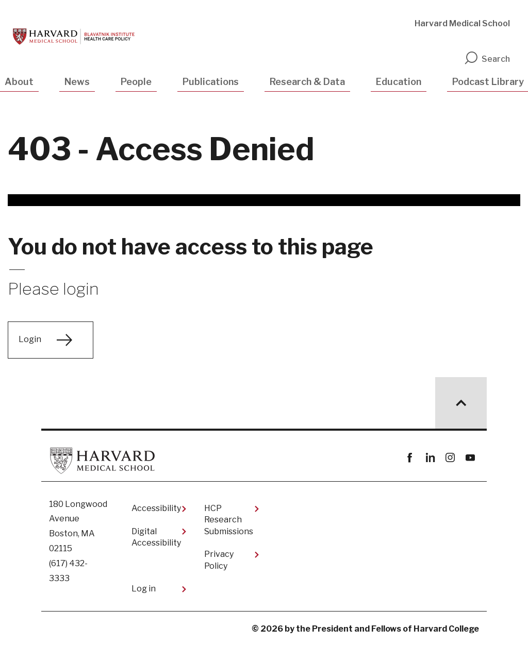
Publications (211, 81)
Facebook (410, 458)
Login (30, 339)
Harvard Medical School (462, 23)
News (77, 81)
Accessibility (156, 508)
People (136, 81)
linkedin (430, 458)
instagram (450, 458)
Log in (143, 588)
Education (398, 81)
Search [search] (487, 59)
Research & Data (307, 81)
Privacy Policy (219, 559)
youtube (470, 458)
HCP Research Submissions (228, 519)
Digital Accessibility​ (156, 537)
